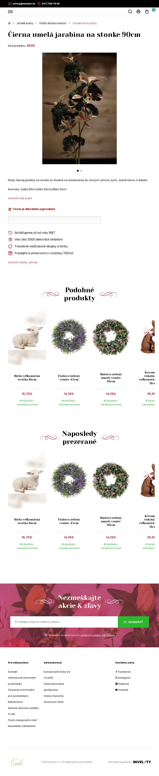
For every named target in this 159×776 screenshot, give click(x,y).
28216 (31, 46)
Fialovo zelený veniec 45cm (69, 377)
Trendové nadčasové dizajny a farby (38, 246)
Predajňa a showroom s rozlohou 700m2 (40, 253)
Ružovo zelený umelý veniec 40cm (111, 377)
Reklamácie (15, 702)
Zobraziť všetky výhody (23, 262)
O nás (11, 714)
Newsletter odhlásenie (21, 726)
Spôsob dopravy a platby (23, 708)
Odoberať (133, 622)
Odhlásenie (108, 635)
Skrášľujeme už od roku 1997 (31, 233)
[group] (29, 361)
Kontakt (12, 672)
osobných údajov (90, 635)
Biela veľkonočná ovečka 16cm (27, 377)
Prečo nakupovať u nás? (23, 720)
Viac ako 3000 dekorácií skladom (35, 239)
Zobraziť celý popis (20, 198)
